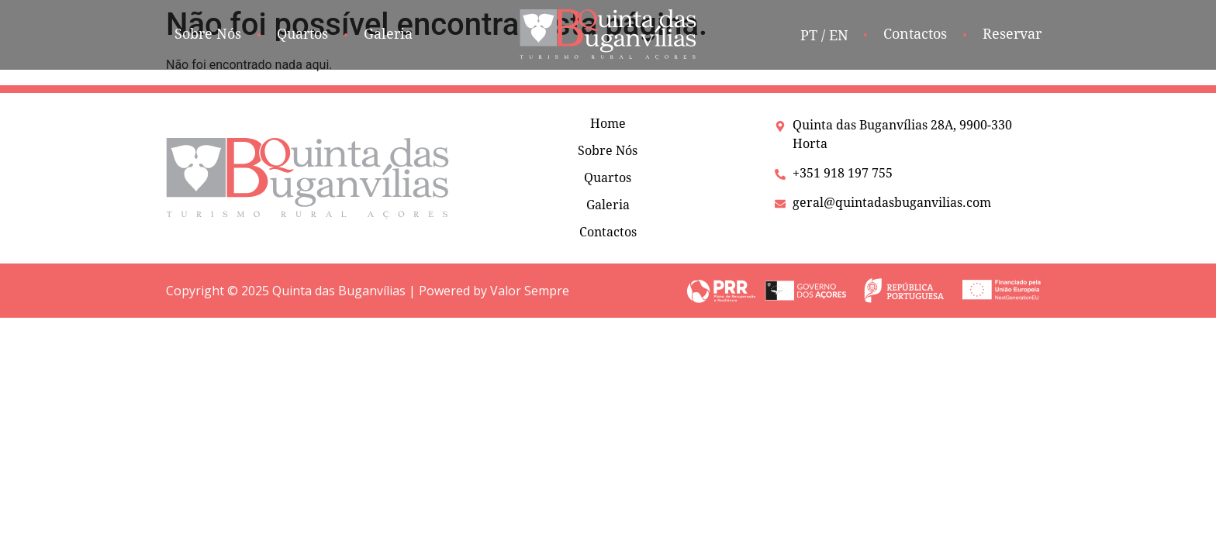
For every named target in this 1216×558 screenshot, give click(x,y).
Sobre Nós (607, 150)
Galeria (608, 205)
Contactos (608, 232)
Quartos (607, 177)
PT (808, 35)
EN (838, 35)
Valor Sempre (529, 290)
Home (608, 123)
